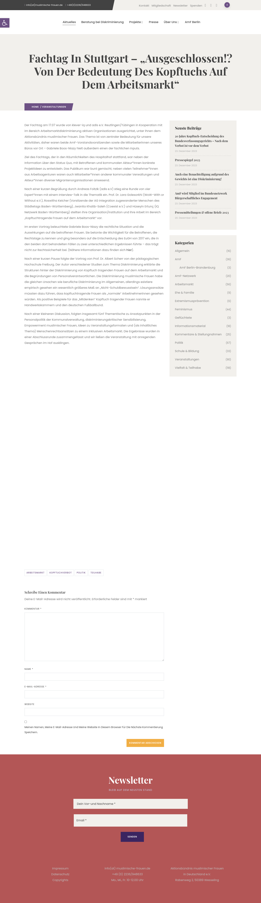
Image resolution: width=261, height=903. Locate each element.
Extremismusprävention (192, 301)
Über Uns (171, 22)
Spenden (196, 5)
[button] (4, 23)
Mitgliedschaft (161, 5)
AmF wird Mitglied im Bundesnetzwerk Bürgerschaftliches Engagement (201, 195)
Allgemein (182, 251)
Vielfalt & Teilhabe (188, 368)
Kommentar (33, 608)
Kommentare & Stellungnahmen (198, 334)
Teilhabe (96, 572)
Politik (81, 572)
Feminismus (183, 309)
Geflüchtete (183, 318)
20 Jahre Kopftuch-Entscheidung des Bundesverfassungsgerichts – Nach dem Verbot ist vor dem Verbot (201, 141)
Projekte (136, 22)
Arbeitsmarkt (35, 572)
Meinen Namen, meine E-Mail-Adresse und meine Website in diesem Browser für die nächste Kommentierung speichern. (93, 729)
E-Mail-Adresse (35, 686)
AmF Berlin (192, 22)
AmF (178, 259)
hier (129, 250)
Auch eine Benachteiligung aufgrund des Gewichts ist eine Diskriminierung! (202, 176)
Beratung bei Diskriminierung (102, 22)
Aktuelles (69, 22)
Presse (153, 22)
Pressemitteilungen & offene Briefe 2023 (202, 212)
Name (28, 669)
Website (29, 704)
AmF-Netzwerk (185, 276)
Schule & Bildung (187, 351)
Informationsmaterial (190, 326)
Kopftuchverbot (60, 572)
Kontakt (144, 5)
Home (35, 106)
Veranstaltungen (54, 106)
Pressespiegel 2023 (187, 160)
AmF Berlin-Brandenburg (197, 267)
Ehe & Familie (184, 293)
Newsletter (180, 5)
